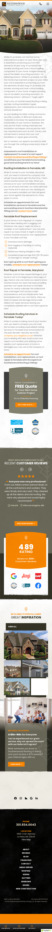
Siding (26, 883)
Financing (26, 868)
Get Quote (31, 927)
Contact (26, 872)
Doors (26, 893)
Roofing (26, 879)
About (26, 858)
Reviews (26, 861)
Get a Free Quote (26, 405)
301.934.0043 (26, 833)
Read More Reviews (26, 524)
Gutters (26, 886)
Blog (26, 865)
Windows (26, 890)
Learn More (16, 763)
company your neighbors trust (18, 335)
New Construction (26, 897)
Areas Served (26, 876)
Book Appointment (19, 927)
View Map (26, 848)
